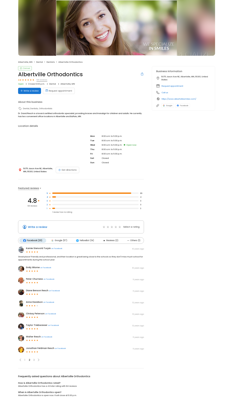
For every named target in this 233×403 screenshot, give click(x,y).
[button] (20, 360)
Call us (165, 92)
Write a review (37, 227)
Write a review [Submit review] (30, 90)
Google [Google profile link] (167, 105)
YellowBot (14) (85, 240)
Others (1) (133, 240)
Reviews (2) (110, 240)
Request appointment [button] (172, 86)
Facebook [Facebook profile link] (182, 105)
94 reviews (41, 79)
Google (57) (59, 240)
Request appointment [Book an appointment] (58, 90)
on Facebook (56, 248)
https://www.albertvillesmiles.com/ (179, 98)
